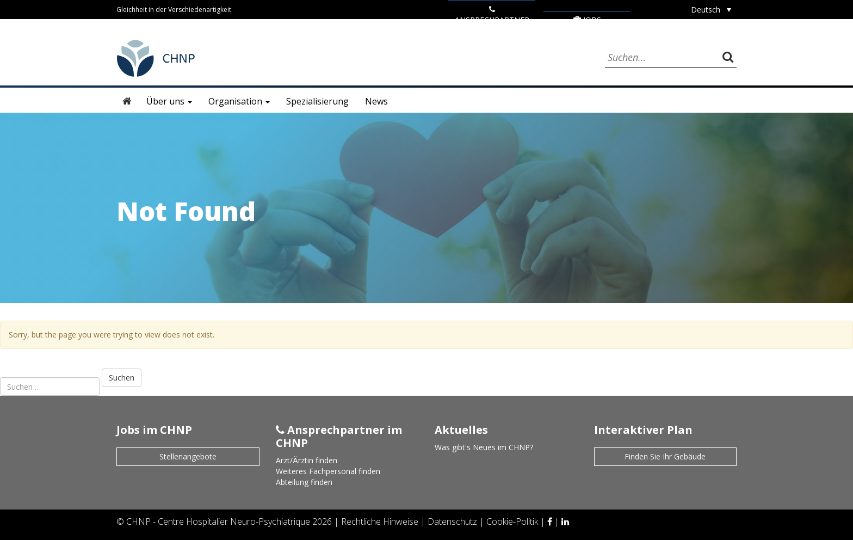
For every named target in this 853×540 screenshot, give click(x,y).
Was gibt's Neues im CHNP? (484, 447)
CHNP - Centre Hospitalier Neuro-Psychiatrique (218, 521)
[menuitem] (711, 9)
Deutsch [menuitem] (705, 9)
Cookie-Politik (513, 521)
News (376, 101)
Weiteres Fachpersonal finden (328, 471)
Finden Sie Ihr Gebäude (665, 456)
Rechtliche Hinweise (381, 521)
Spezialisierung (317, 101)
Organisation (239, 101)
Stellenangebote (188, 456)
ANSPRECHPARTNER (492, 15)
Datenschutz (453, 521)
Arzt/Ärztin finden (306, 460)
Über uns (169, 101)
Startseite (127, 101)
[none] (711, 9)
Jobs (587, 20)
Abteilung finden (304, 482)
